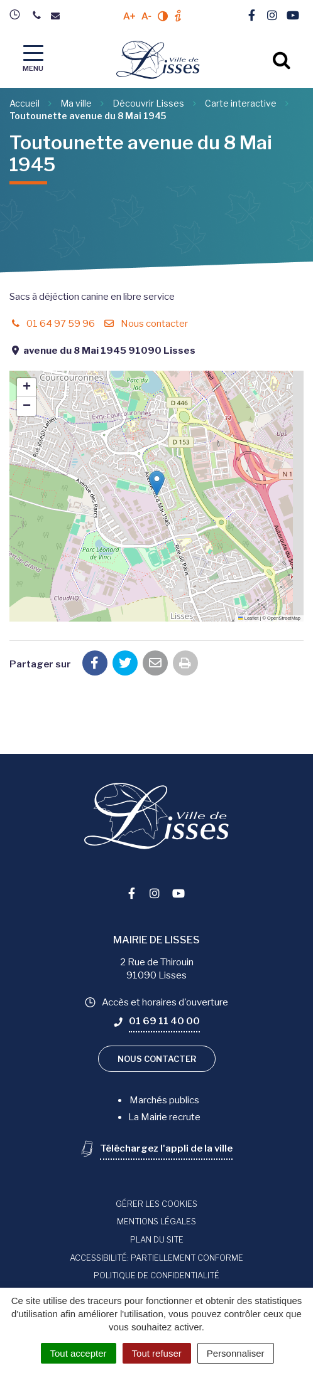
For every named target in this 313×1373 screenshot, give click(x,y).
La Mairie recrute (164, 1117)
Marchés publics (164, 1100)
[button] (157, 483)
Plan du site (157, 1239)
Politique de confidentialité (156, 1275)
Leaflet (248, 618)
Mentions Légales (156, 1221)
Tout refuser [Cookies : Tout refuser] (157, 1353)
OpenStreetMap (283, 618)
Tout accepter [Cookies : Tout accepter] (78, 1353)
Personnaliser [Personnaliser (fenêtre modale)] (236, 1353)
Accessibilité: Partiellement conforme (156, 1258)
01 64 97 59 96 (52, 323)
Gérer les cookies (156, 1204)
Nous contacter (145, 323)
